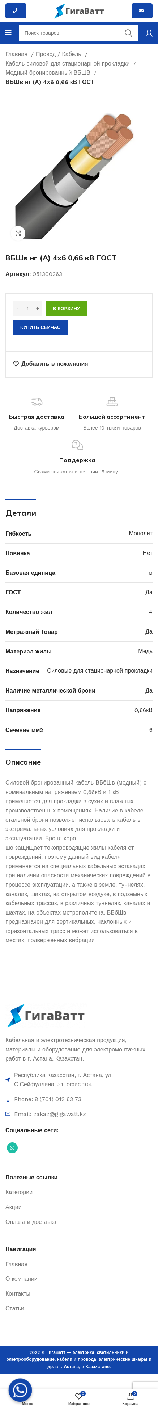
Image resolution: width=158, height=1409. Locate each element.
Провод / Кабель (59, 54)
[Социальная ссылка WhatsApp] (12, 1147)
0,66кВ (143, 710)
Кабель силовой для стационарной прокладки (68, 63)
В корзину (66, 308)
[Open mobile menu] (8, 33)
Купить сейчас (40, 327)
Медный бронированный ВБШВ (48, 72)
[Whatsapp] (20, 1390)
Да (149, 592)
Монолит (141, 533)
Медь (145, 651)
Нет (148, 552)
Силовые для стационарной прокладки (100, 670)
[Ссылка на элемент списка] (79, 1080)
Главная (17, 54)
